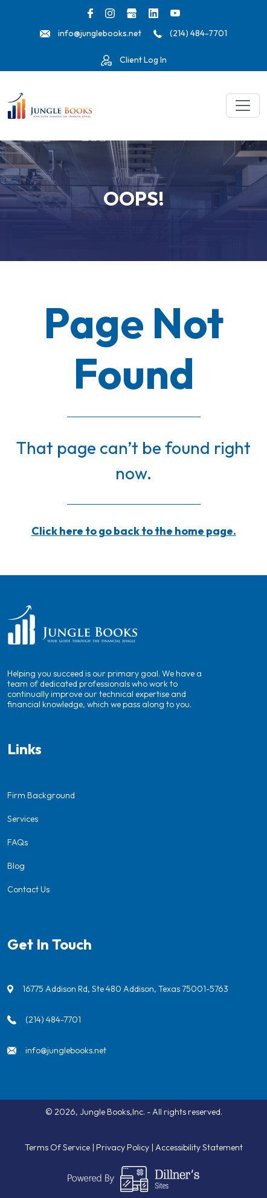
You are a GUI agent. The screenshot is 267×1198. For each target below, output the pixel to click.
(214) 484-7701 (53, 1019)
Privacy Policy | (125, 1147)
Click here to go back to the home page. (133, 531)
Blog (16, 865)
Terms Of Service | (60, 1147)
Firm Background (41, 795)
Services (22, 818)
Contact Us (28, 889)
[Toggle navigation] (243, 105)
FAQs (17, 842)
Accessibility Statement (199, 1147)
